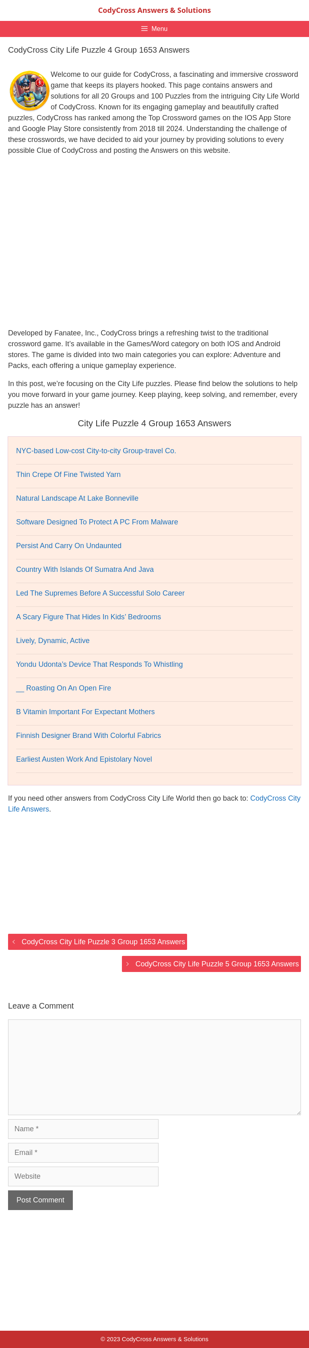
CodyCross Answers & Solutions (154, 10)
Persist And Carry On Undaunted (69, 546)
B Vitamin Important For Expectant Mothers (85, 712)
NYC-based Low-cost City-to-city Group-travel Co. (96, 451)
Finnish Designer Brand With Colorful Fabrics (88, 736)
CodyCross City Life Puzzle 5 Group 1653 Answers (217, 964)
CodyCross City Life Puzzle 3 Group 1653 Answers (103, 942)
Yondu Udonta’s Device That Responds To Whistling (99, 664)
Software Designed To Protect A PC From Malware (97, 522)
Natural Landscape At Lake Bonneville (77, 498)
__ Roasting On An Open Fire (63, 688)
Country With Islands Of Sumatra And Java (85, 569)
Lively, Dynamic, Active (53, 641)
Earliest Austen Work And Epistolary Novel (84, 759)
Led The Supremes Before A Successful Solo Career (100, 593)
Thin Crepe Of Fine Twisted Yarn (68, 475)
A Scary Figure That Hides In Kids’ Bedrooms (88, 617)
